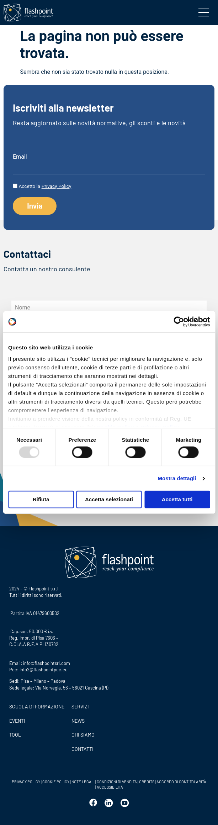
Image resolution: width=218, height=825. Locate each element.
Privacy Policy (56, 186)
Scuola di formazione (36, 706)
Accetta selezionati (109, 500)
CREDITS (147, 781)
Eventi (17, 721)
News (78, 721)
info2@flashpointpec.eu (44, 669)
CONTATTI (82, 749)
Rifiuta (41, 500)
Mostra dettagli (177, 478)
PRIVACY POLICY (26, 781)
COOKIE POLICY (55, 781)
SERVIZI (80, 706)
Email (20, 157)
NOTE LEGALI (83, 781)
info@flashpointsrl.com (46, 663)
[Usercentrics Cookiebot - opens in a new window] (179, 321)
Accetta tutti (177, 500)
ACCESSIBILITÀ (109, 787)
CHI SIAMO (83, 735)
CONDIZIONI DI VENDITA (117, 781)
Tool (15, 735)
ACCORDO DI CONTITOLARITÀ (181, 781)
